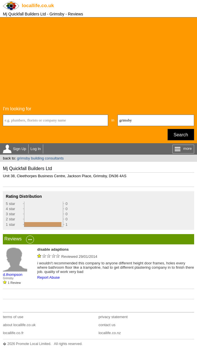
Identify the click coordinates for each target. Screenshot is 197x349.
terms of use (13, 317)
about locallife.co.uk (19, 325)
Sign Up (19, 149)
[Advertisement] (98, 60)
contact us (106, 325)
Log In (36, 149)
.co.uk (38, 5)
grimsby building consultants (40, 158)
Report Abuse (48, 277)
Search (181, 134)
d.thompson (12, 274)
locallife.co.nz (109, 333)
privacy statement (113, 317)
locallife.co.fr (13, 333)
